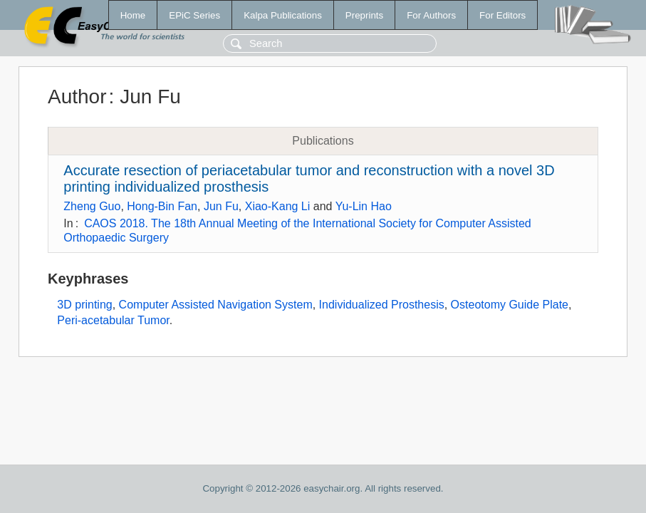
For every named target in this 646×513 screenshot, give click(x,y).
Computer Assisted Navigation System (216, 305)
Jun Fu (221, 206)
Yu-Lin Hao (363, 206)
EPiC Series (194, 15)
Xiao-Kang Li (278, 206)
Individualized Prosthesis (381, 305)
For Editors (502, 15)
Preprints (364, 15)
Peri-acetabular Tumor (113, 320)
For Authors (431, 15)
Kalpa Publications (283, 15)
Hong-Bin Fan (162, 206)
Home (133, 15)
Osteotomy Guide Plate (509, 305)
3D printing (84, 305)
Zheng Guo (91, 206)
